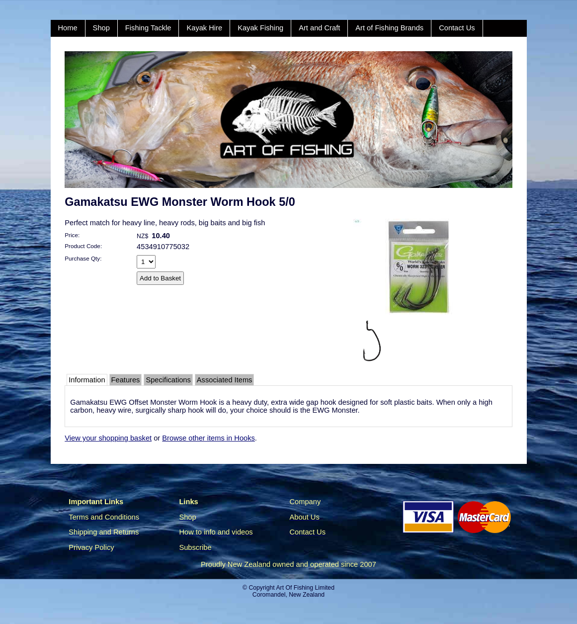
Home (68, 28)
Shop (101, 28)
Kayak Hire (204, 28)
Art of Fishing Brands (389, 28)
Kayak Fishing (260, 28)
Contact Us (457, 28)
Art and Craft (319, 28)
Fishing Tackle (148, 28)
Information (87, 380)
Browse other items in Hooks (208, 438)
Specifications (168, 380)
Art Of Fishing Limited (305, 587)
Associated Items (224, 380)
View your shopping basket (108, 438)
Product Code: (83, 246)
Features (125, 380)
